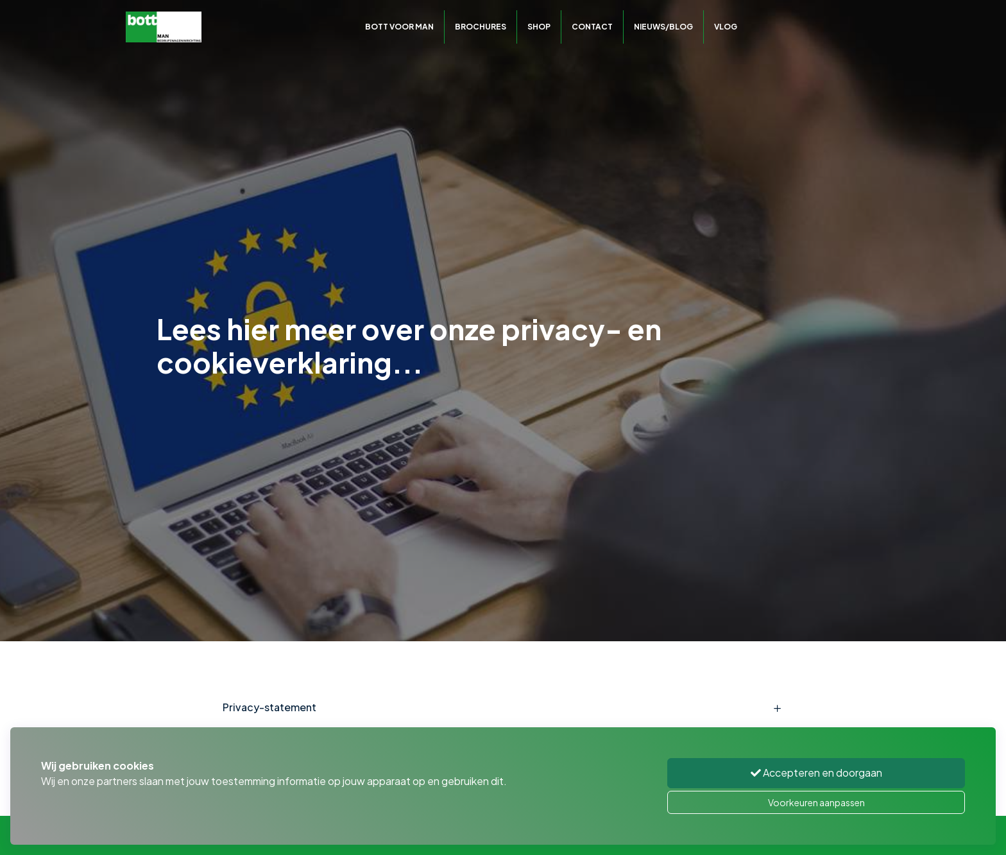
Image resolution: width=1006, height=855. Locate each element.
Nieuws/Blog (663, 26)
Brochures (480, 26)
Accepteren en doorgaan (816, 772)
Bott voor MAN (399, 26)
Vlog (725, 26)
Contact (592, 26)
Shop (538, 26)
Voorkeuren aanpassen (816, 802)
